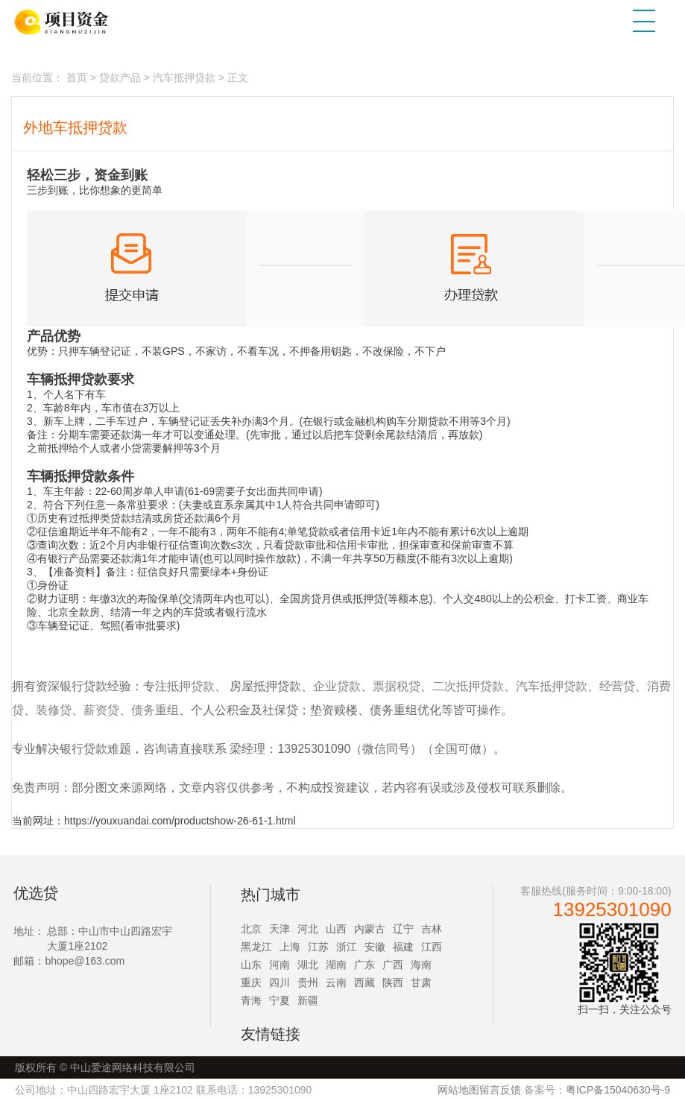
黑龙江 (256, 947)
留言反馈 (500, 1090)
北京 (251, 929)
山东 (251, 965)
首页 (76, 77)
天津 (279, 929)
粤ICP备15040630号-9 (618, 1090)
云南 (336, 982)
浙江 (346, 947)
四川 (279, 982)
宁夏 (279, 1000)
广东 (364, 965)
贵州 (307, 982)
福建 (403, 947)
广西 (392, 965)
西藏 (364, 982)
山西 (336, 929)
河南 (279, 965)
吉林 (431, 929)
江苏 (318, 947)
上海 (290, 947)
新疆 (307, 1000)
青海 (251, 1000)
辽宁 (403, 929)
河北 (307, 929)
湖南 (336, 965)
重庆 (251, 982)
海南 (421, 965)
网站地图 (458, 1090)
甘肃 (421, 982)
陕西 (392, 982)
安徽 (374, 947)
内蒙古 (369, 929)
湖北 (307, 965)
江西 (431, 947)
